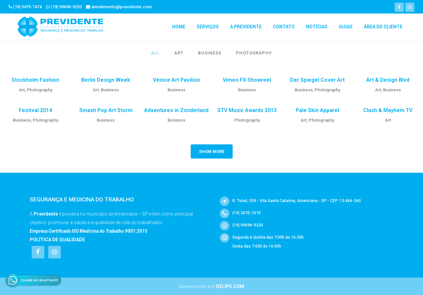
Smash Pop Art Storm (106, 110)
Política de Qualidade (57, 239)
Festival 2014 (35, 110)
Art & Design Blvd (387, 80)
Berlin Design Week (105, 80)
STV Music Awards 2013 (247, 110)
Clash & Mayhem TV (387, 110)
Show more (211, 151)
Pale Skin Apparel (317, 110)
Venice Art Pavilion (176, 80)
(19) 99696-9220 (66, 6)
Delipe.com (230, 286)
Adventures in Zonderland (176, 110)
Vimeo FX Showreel (247, 80)
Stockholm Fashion (35, 80)
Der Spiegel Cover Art (317, 80)
